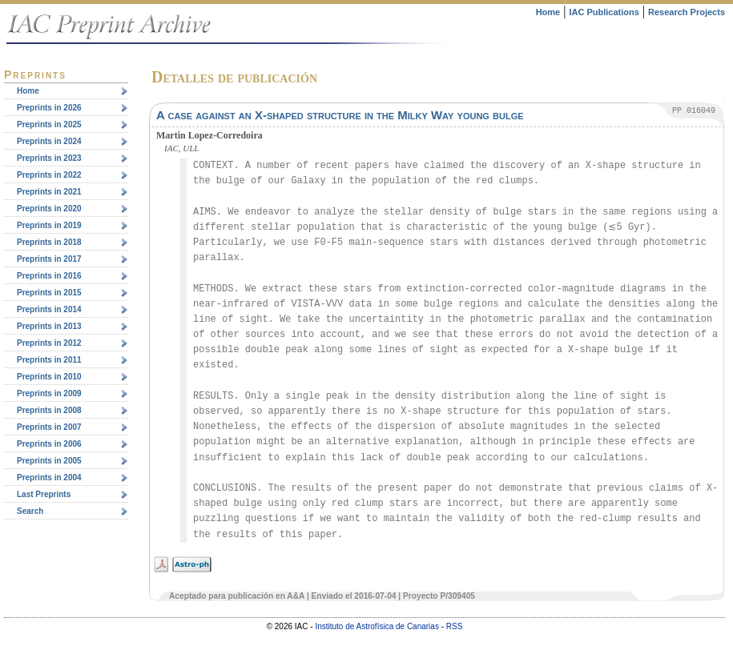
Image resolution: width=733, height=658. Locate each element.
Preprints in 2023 (49, 158)
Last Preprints (43, 494)
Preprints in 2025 (49, 124)
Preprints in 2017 (49, 259)
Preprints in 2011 (49, 359)
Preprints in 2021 (49, 191)
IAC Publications (603, 12)
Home (548, 12)
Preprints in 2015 (49, 292)
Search (30, 511)
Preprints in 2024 (49, 141)
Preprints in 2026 (49, 107)
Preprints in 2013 (49, 326)
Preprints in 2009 (49, 393)
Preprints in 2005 (49, 460)
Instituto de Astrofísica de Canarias (377, 626)
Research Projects (686, 12)
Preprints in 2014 (49, 309)
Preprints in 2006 (49, 443)
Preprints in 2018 (49, 242)
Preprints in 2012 (49, 343)
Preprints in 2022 (49, 175)
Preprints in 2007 (49, 427)
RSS (454, 626)
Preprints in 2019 (49, 225)
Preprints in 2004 (49, 477)
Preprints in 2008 (49, 410)
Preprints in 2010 (49, 376)
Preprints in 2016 (49, 275)
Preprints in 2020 (49, 208)
